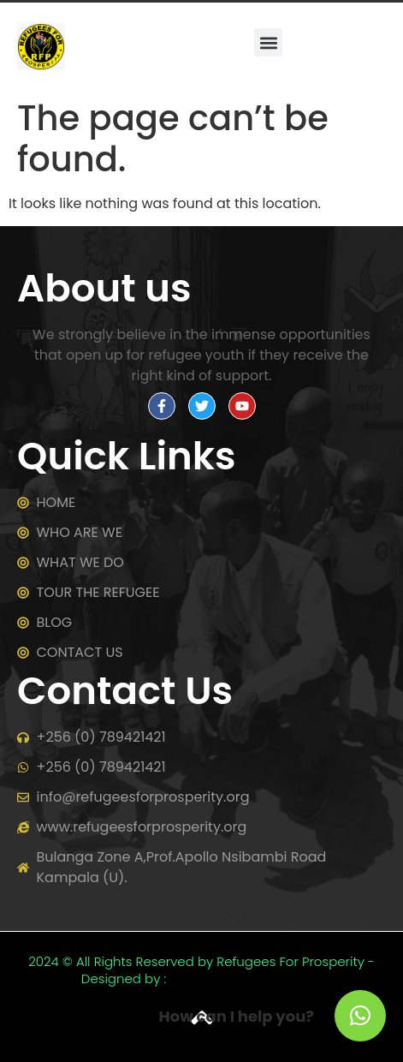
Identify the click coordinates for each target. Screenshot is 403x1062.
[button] (268, 42)
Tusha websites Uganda (245, 978)
